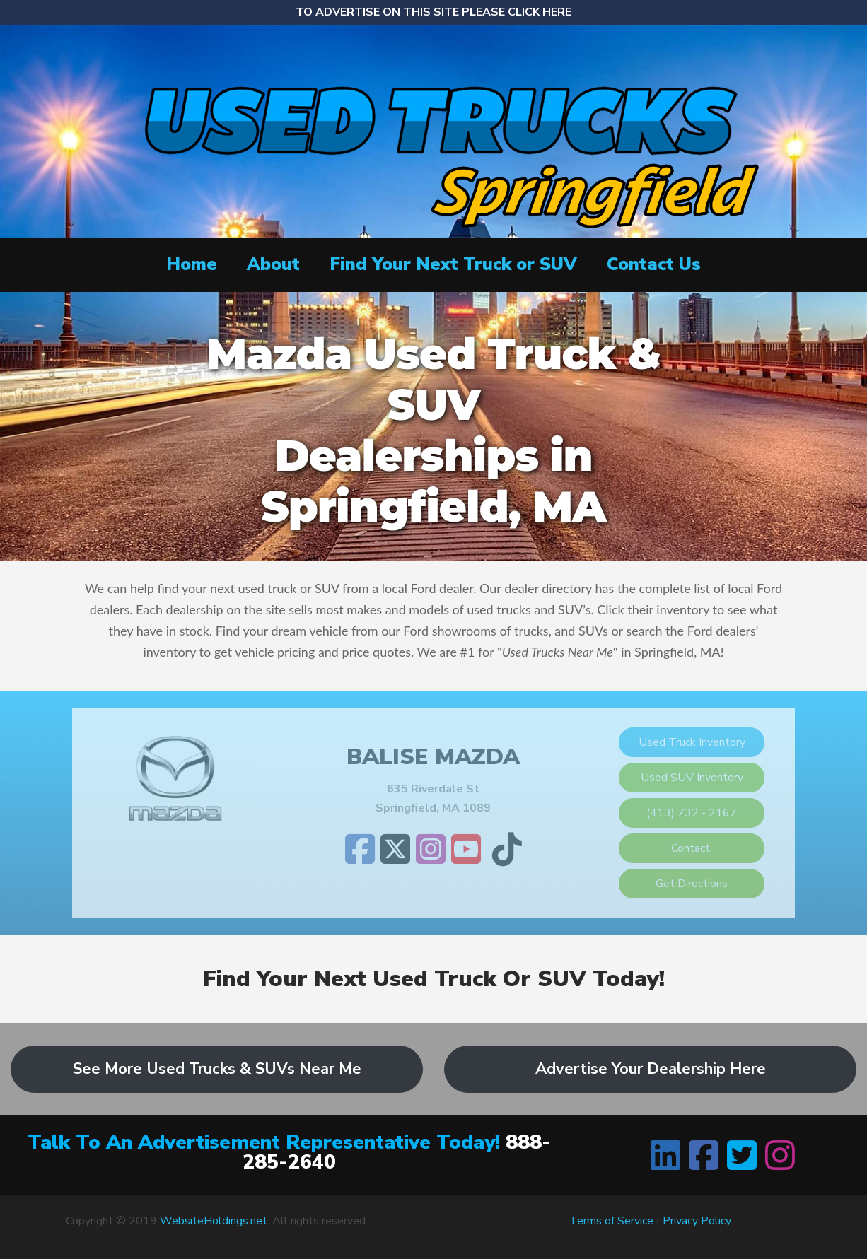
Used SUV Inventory (692, 777)
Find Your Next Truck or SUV (453, 264)
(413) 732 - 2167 (691, 813)
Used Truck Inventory (692, 742)
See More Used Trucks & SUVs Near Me (217, 1068)
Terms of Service (611, 1221)
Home (191, 264)
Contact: (691, 848)
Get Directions (692, 883)
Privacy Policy (697, 1221)
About (273, 264)
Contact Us (654, 264)
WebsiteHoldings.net (213, 1221)
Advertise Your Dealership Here (650, 1068)
